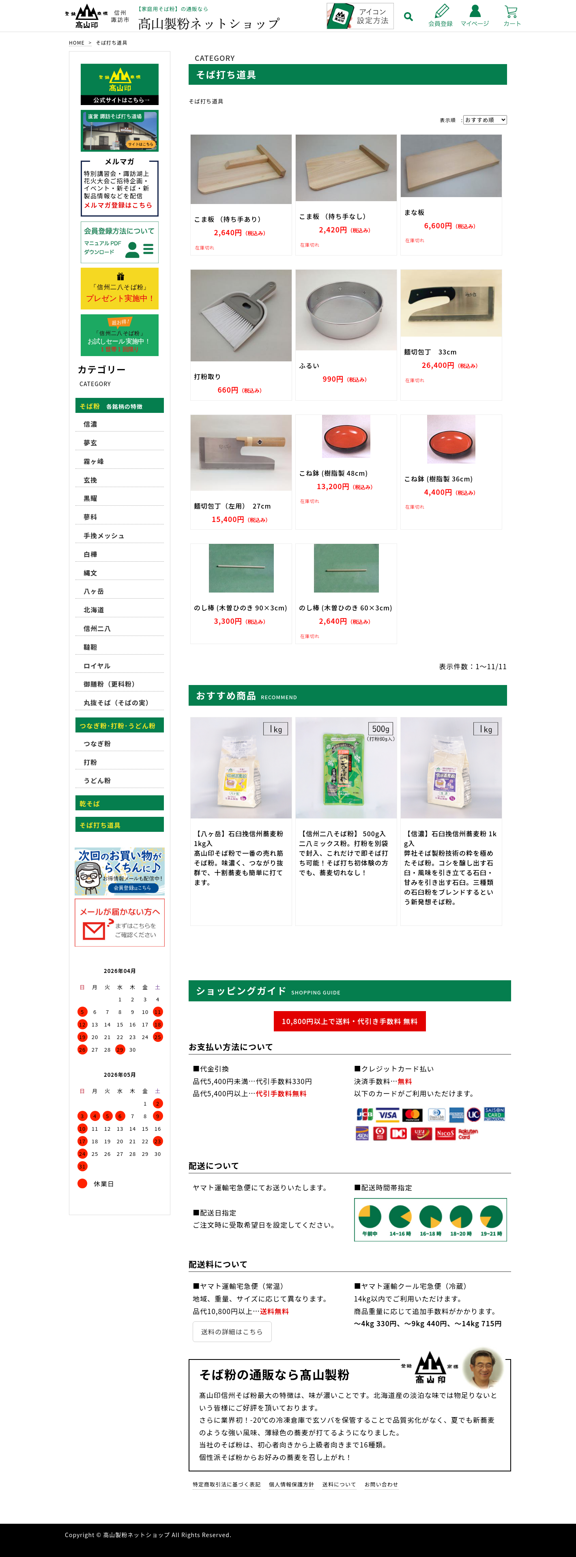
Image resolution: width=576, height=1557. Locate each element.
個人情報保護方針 (291, 1484)
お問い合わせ (382, 1484)
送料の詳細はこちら (232, 1331)
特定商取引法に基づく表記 (227, 1484)
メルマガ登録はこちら (118, 205)
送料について (339, 1484)
